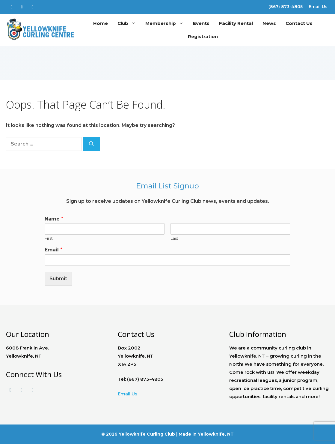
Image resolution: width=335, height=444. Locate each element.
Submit (58, 278)
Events (201, 23)
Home (100, 23)
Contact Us (299, 23)
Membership (166, 23)
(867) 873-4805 (285, 6)
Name (54, 219)
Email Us (318, 6)
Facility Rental (236, 23)
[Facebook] (11, 6)
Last (174, 238)
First (49, 238)
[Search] (91, 144)
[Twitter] (22, 6)
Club (129, 23)
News (269, 23)
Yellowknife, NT (216, 434)
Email (53, 250)
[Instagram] (32, 6)
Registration (203, 36)
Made (185, 434)
